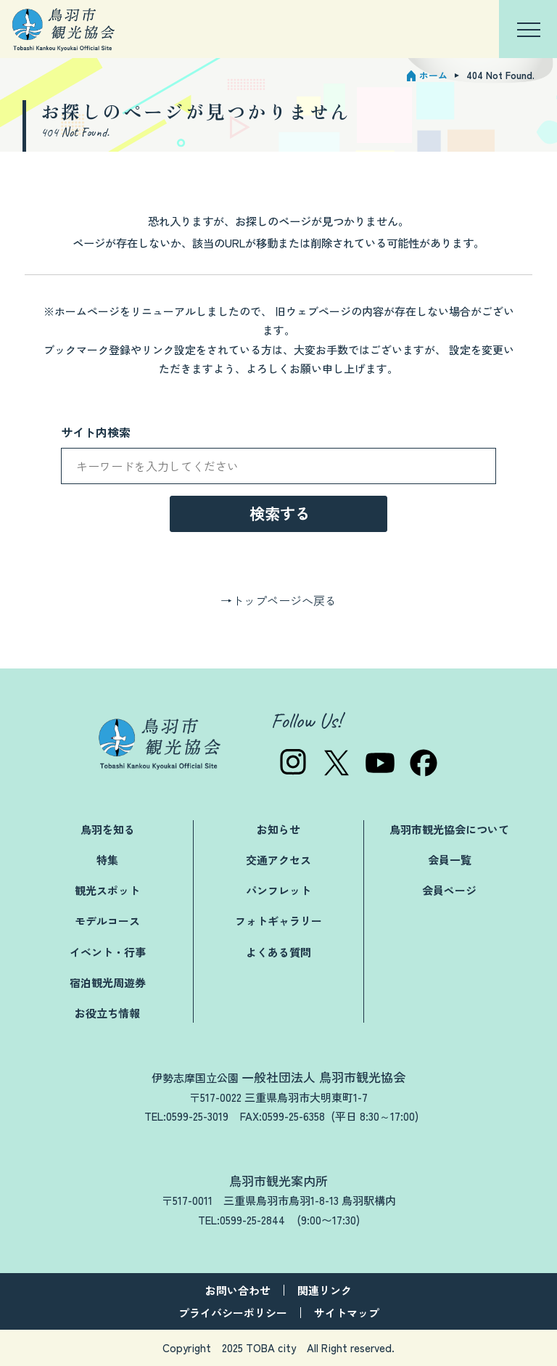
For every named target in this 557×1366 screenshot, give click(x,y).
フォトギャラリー (278, 920)
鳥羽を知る (108, 829)
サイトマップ (346, 1312)
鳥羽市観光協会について (449, 829)
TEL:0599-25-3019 (186, 1116)
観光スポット (107, 890)
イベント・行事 (108, 952)
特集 (107, 859)
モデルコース (107, 920)
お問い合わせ (238, 1290)
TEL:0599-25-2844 (241, 1219)
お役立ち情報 (107, 1013)
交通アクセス (278, 859)
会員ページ (449, 890)
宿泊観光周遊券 (108, 982)
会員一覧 (449, 859)
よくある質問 (278, 952)
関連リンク (324, 1290)
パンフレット (278, 890)
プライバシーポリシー (232, 1312)
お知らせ (278, 829)
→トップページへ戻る (278, 600)
